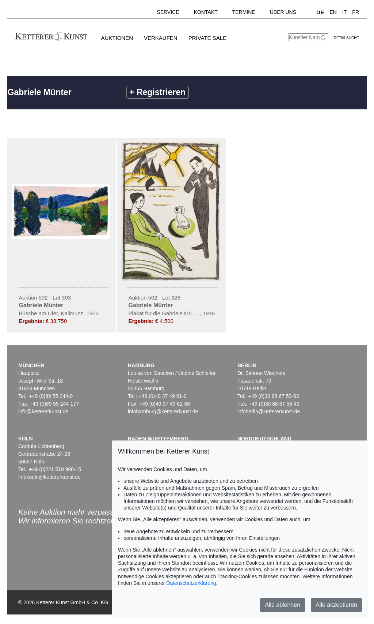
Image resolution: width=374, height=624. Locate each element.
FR (355, 12)
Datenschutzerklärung (191, 583)
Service (168, 12)
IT (344, 12)
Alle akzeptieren (336, 605)
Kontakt (206, 12)
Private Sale (207, 38)
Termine (243, 12)
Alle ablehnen (282, 605)
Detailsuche (346, 38)
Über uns (283, 12)
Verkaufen (161, 38)
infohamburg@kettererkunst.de (163, 411)
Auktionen (117, 38)
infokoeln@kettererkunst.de (49, 477)
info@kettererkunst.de (43, 411)
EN (332, 12)
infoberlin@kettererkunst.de (268, 411)
